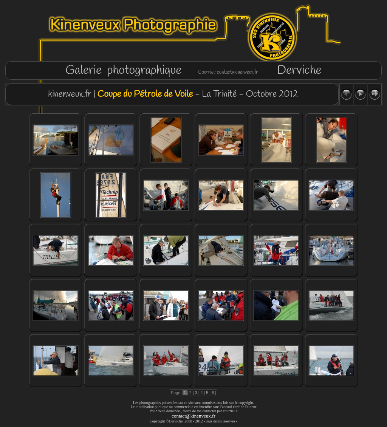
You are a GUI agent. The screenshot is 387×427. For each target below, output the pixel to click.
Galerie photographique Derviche (193, 70)
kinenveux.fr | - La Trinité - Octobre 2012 (172, 94)
